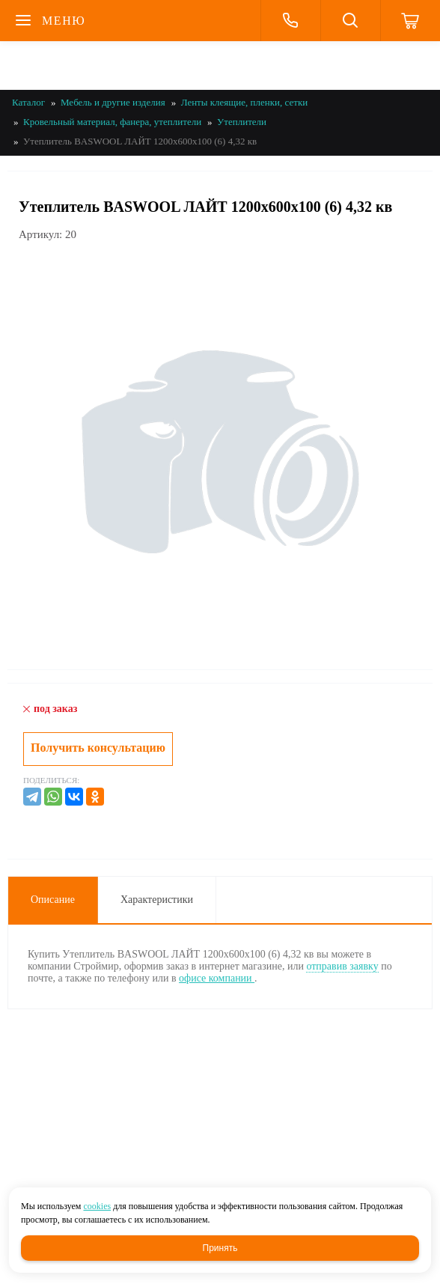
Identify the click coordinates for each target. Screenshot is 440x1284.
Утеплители (241, 121)
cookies (97, 1206)
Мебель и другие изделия (113, 102)
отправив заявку (342, 966)
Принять (220, 1248)
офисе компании (216, 978)
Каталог (28, 102)
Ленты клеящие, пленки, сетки (244, 102)
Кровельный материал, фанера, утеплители (112, 121)
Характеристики (156, 899)
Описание (53, 899)
